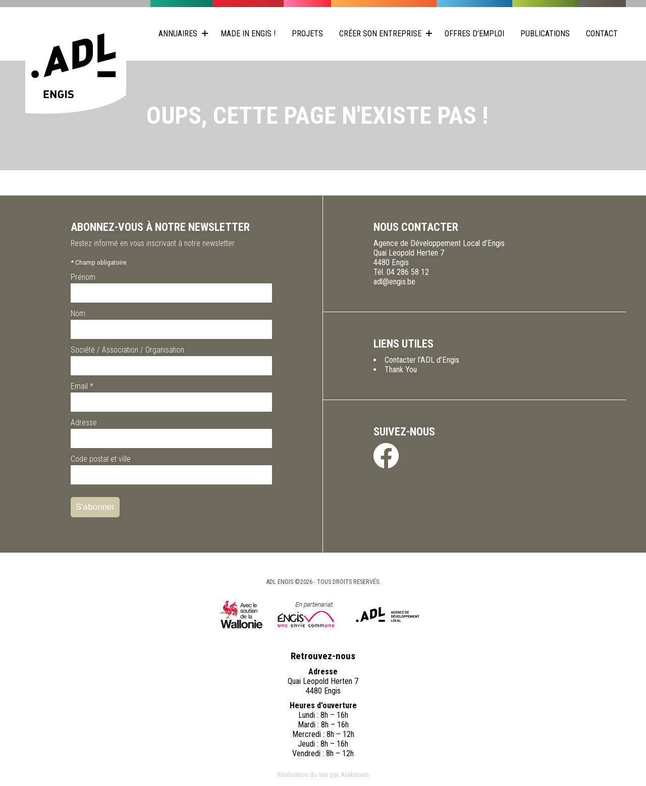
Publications (545, 33)
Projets (307, 33)
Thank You (401, 369)
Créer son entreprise (380, 33)
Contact (602, 33)
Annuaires (177, 33)
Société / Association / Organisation (127, 350)
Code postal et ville (101, 459)
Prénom (83, 277)
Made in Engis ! (248, 33)
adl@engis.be (394, 281)
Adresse (84, 422)
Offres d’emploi (474, 33)
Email (82, 386)
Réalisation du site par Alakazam (323, 774)
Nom (78, 313)
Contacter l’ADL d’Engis (422, 360)
